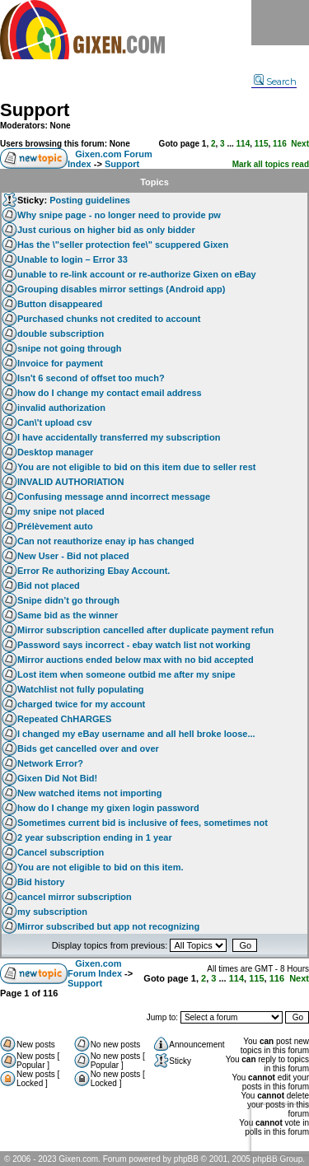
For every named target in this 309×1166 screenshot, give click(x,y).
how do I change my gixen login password (108, 808)
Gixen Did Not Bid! (57, 778)
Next (300, 143)
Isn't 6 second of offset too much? (91, 378)
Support (34, 110)
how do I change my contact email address (109, 393)
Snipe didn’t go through (68, 600)
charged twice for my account (81, 704)
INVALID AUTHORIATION (70, 482)
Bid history (40, 882)
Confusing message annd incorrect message (113, 496)
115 (262, 143)
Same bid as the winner (67, 615)
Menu (280, 22)
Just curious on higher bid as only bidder (106, 230)
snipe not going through (69, 348)
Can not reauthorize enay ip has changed (105, 541)
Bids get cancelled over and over (88, 748)
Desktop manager (55, 452)
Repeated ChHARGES (64, 719)
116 (280, 143)
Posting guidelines (89, 200)
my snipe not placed (61, 511)
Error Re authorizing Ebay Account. (93, 571)
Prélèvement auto (55, 526)
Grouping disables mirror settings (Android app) (121, 289)
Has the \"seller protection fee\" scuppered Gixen (122, 245)
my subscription (52, 911)
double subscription (60, 333)
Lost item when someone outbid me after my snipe (126, 674)
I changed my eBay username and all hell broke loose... (136, 734)
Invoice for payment (60, 363)
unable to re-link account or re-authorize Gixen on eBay (136, 274)
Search (275, 81)
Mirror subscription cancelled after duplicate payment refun (145, 630)
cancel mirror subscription (74, 897)
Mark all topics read (270, 164)
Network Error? (50, 763)
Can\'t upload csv (54, 422)
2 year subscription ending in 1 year (94, 837)
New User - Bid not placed (73, 556)
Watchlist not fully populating (80, 689)
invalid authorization (61, 408)
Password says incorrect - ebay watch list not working (133, 645)
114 (243, 143)
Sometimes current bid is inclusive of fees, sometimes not (142, 823)
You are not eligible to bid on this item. (100, 867)
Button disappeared (59, 304)
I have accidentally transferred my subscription (118, 437)
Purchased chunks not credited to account (109, 319)
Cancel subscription (60, 852)
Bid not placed (48, 585)
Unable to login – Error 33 (72, 259)
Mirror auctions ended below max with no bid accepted (135, 660)
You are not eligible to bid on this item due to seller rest (136, 467)
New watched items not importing (89, 793)
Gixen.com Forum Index (95, 968)
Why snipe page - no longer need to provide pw (119, 215)
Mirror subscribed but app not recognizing (108, 926)
